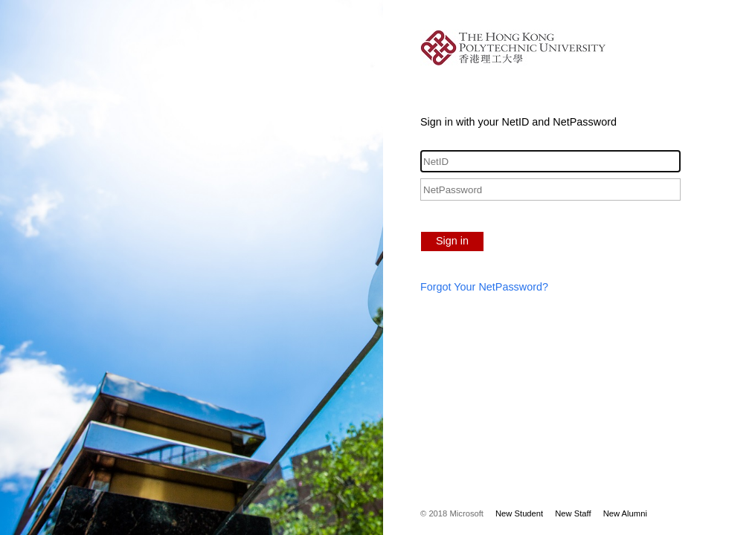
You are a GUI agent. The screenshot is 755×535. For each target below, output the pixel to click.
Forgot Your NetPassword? (484, 287)
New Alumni (625, 513)
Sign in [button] (452, 241)
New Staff (573, 513)
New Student (519, 513)
